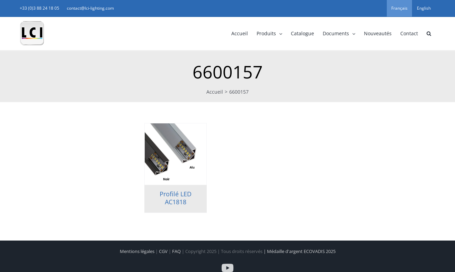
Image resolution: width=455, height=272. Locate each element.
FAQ (177, 251)
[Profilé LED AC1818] (175, 154)
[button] (428, 33)
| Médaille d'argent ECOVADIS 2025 (300, 251)
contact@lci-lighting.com (90, 8)
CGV (164, 251)
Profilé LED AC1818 (175, 198)
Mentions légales (137, 251)
